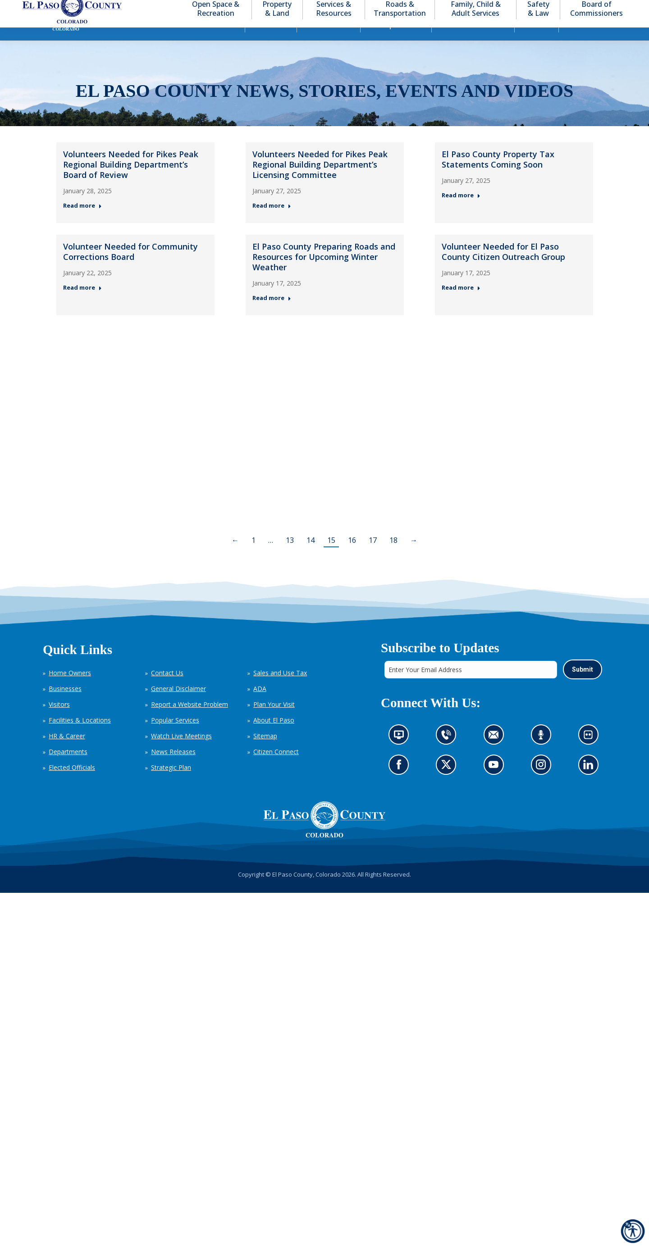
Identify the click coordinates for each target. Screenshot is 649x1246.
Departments (68, 768)
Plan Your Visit (274, 720)
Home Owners (70, 689)
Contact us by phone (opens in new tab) (448, 753)
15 (331, 556)
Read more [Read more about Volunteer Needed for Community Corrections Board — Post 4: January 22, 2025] (82, 304)
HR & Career (67, 752)
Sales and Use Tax (280, 689)
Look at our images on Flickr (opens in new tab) (591, 753)
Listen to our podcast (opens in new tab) (542, 753)
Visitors (59, 720)
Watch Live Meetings (181, 752)
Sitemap (265, 752)
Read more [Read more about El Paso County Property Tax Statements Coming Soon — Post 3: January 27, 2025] (461, 211)
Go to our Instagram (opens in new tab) (543, 783)
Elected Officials (72, 783)
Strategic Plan (171, 783)
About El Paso (273, 736)
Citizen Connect (276, 768)
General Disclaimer (178, 704)
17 (373, 556)
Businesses (65, 704)
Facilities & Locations (80, 736)
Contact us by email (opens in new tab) (496, 753)
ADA (259, 704)
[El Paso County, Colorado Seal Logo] (324, 836)
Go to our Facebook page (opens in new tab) (400, 783)
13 (290, 556)
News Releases (173, 768)
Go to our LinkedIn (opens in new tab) (590, 783)
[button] (582, 8)
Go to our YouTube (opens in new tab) (495, 783)
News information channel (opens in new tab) (401, 753)
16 (352, 556)
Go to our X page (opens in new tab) (448, 783)
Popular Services (175, 736)
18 (393, 556)
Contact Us (167, 689)
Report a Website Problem (189, 720)
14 (310, 556)
